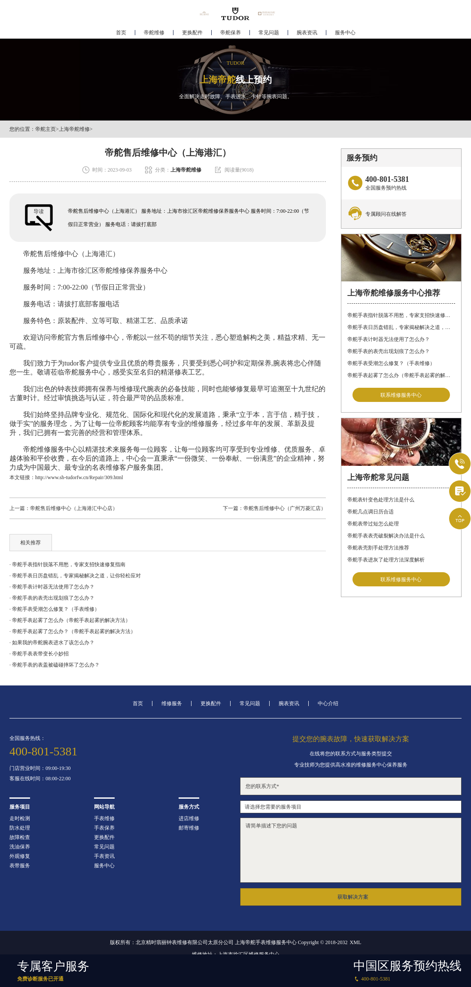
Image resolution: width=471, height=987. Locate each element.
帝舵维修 (154, 32)
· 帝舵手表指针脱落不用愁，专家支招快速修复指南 (67, 564)
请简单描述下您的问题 (351, 850)
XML (356, 942)
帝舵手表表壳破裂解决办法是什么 (386, 536)
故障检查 (19, 837)
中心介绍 (328, 703)
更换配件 (192, 32)
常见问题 (268, 32)
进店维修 (189, 818)
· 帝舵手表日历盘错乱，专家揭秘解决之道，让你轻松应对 (75, 576)
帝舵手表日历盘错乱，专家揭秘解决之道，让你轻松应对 (401, 327)
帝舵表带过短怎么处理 (373, 524)
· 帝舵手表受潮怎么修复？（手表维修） (54, 609)
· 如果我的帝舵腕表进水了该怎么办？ (51, 643)
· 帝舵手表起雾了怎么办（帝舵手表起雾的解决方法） (70, 620)
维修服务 (171, 703)
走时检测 (19, 818)
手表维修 (104, 818)
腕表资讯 (307, 32)
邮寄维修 (189, 827)
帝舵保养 (230, 32)
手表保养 (104, 827)
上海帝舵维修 (74, 129)
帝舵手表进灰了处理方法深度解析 (386, 560)
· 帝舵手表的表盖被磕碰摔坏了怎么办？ (54, 665)
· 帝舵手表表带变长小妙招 (39, 654)
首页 (121, 32)
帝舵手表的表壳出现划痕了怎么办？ (388, 351)
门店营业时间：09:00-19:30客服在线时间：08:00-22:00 (40, 773)
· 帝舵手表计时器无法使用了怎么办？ (51, 587)
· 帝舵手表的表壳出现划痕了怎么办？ (51, 598)
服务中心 (345, 32)
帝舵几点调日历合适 (370, 512)
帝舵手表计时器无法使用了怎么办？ (388, 339)
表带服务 (19, 865)
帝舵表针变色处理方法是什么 (380, 500)
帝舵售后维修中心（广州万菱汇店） (284, 508)
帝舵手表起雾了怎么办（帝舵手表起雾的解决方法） (401, 375)
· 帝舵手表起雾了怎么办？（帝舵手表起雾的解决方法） (72, 631)
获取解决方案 (352, 897)
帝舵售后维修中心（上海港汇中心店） (74, 508)
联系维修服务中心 (401, 395)
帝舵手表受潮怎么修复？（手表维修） (391, 363)
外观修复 (19, 856)
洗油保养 (19, 846)
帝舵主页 (45, 129)
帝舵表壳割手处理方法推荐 (378, 548)
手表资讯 (104, 856)
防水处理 (19, 827)
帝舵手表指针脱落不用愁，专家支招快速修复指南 (401, 315)
